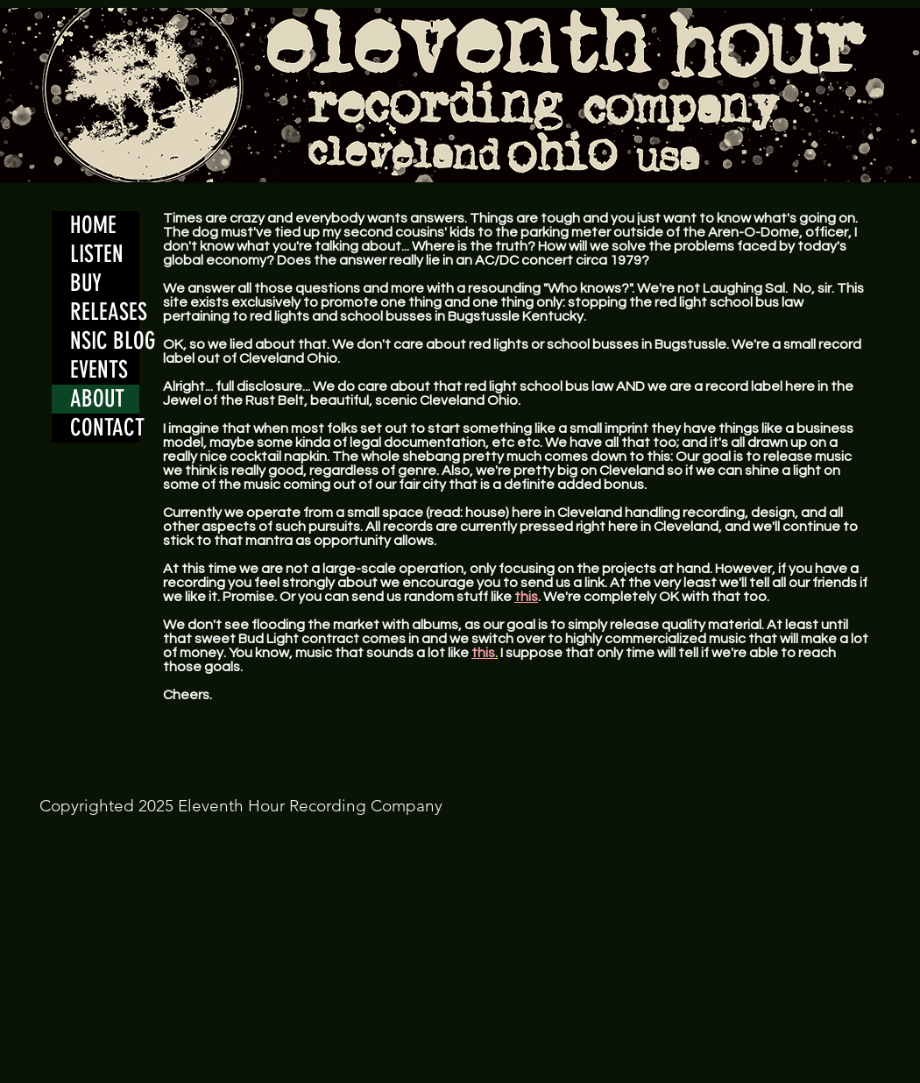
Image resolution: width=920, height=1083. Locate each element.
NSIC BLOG (104, 341)
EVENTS (99, 370)
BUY (86, 283)
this (526, 597)
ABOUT (97, 399)
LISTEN (97, 254)
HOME (93, 225)
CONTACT (104, 428)
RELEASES (104, 312)
